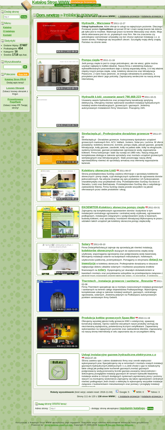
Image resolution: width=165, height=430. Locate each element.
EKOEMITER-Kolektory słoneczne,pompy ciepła (113, 207)
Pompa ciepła (91, 60)
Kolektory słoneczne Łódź (99, 170)
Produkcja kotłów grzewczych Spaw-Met (108, 317)
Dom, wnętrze (47, 15)
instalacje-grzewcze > (152, 16)
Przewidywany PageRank (15, 100)
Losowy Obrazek (15, 88)
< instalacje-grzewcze (129, 16)
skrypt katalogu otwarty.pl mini (58, 425)
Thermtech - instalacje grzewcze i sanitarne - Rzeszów (117, 281)
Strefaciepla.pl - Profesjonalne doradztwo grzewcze (115, 133)
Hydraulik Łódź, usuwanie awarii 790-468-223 (111, 96)
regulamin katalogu (132, 408)
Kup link (23, 74)
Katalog (7, 27)
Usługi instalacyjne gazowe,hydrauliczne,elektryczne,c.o (119, 354)
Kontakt (7, 35)
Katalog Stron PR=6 (15, 79)
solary (102, 269)
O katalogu (9, 31)
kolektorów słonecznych (98, 250)
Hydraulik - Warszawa (96, 23)
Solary (86, 244)
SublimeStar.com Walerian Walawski (115, 425)
